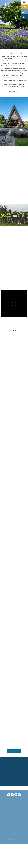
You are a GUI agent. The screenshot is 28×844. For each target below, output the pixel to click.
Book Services (24, 12)
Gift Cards (24, 17)
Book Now (24, 7)
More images (14, 751)
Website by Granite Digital (14, 839)
